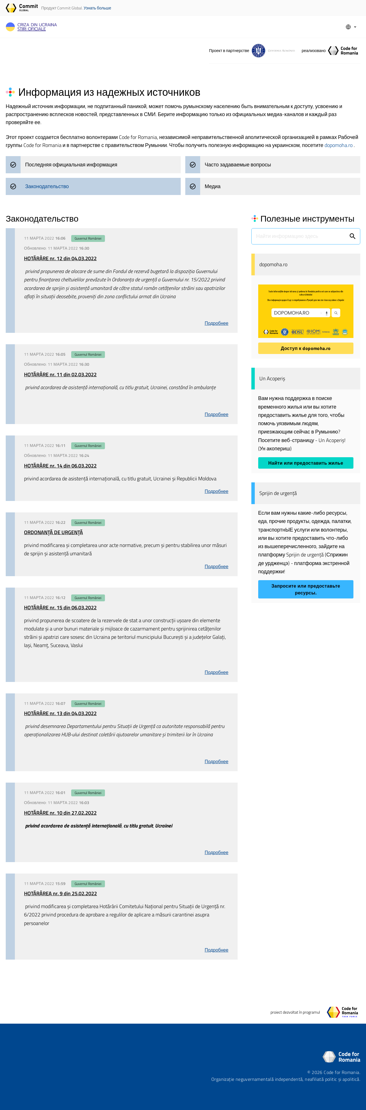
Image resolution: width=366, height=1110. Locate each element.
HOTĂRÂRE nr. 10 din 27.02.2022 (60, 813)
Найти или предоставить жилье (305, 462)
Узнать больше (97, 8)
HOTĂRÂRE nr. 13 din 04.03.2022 (60, 713)
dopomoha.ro (339, 145)
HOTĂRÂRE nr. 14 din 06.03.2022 (60, 466)
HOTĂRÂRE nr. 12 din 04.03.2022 (60, 258)
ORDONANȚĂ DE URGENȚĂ (53, 532)
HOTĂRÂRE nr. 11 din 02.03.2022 (60, 374)
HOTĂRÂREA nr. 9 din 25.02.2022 (60, 893)
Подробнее (216, 323)
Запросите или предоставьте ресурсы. (305, 589)
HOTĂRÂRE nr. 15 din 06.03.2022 (60, 607)
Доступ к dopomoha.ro (306, 348)
